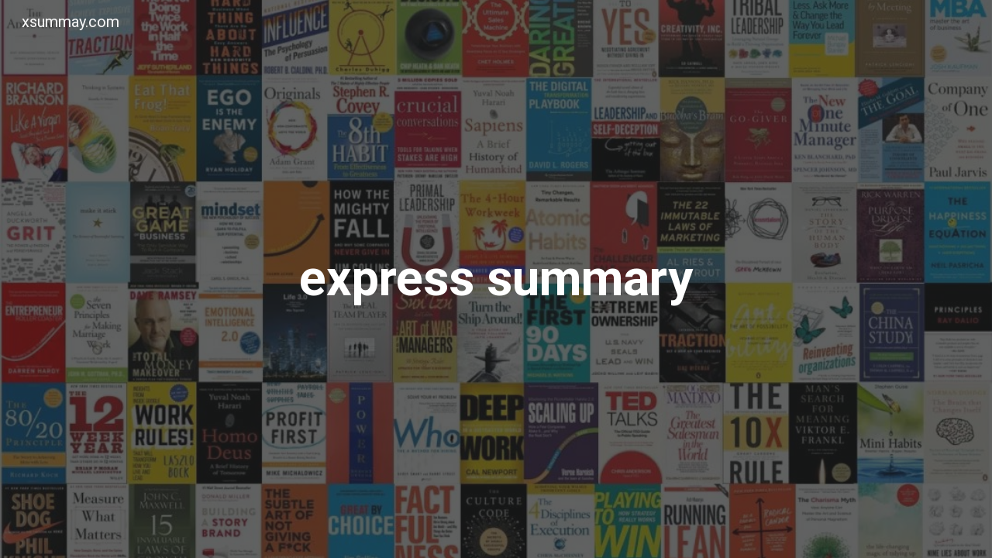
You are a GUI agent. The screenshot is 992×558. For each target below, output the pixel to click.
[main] (496, 279)
